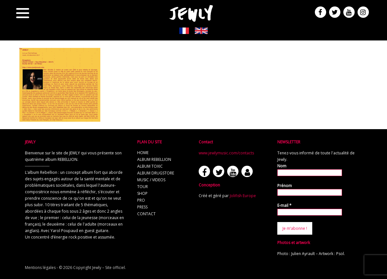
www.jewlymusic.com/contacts (226, 153)
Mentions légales (40, 267)
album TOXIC (150, 166)
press (142, 207)
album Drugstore (155, 173)
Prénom (284, 185)
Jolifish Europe (243, 195)
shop (142, 193)
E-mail (284, 205)
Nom (281, 166)
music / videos (151, 180)
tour (142, 186)
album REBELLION (154, 159)
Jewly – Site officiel (108, 267)
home (143, 152)
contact (146, 214)
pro (141, 200)
